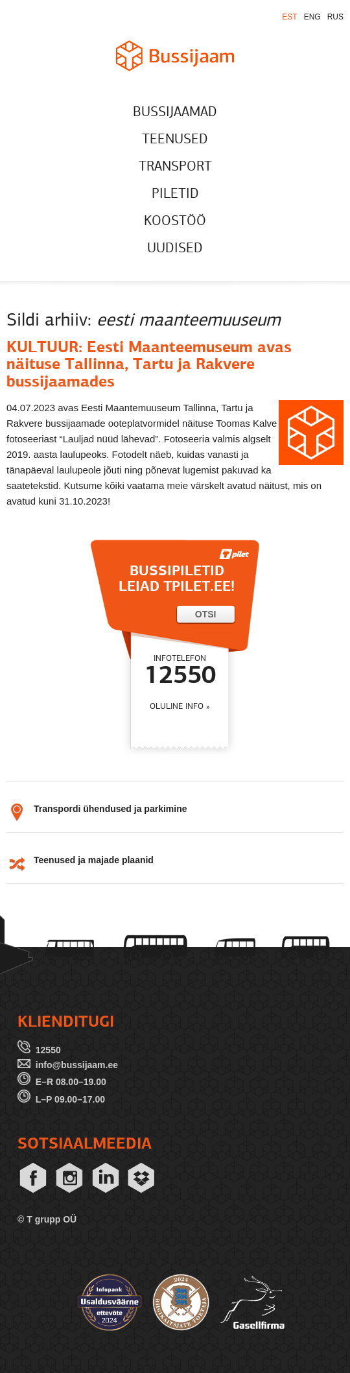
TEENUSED (175, 140)
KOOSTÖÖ (175, 221)
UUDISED (175, 249)
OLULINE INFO (177, 706)
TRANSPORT (175, 167)
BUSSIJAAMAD (175, 112)
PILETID (175, 194)
